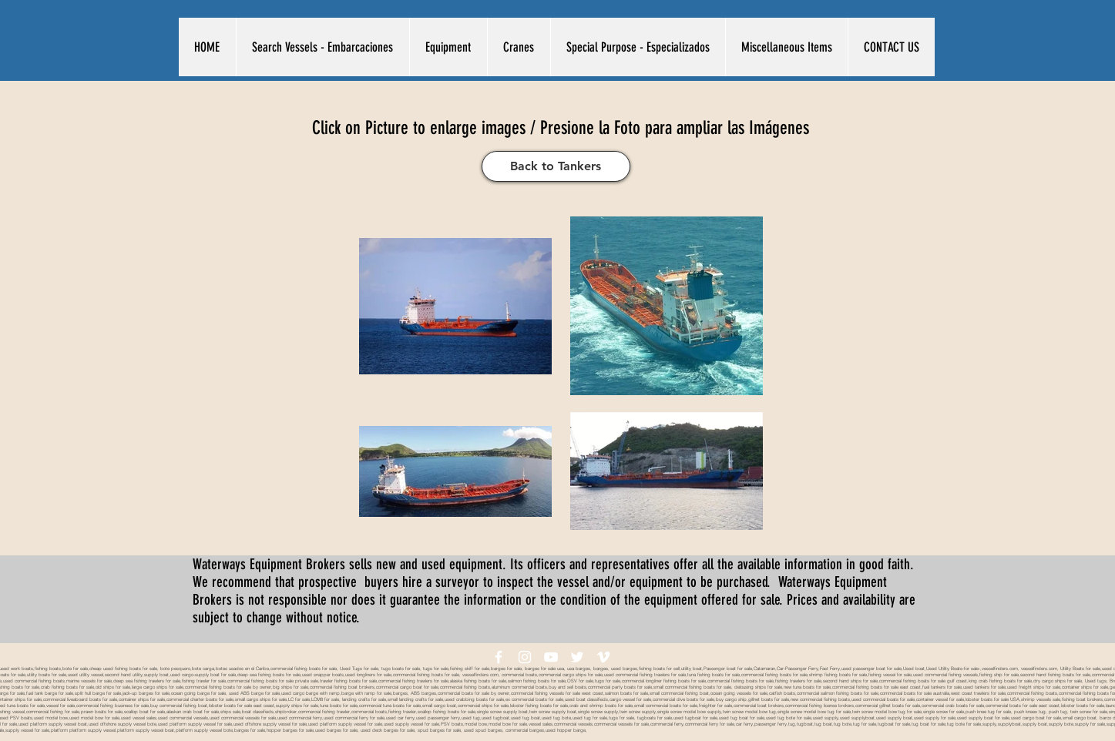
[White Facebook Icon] (498, 657)
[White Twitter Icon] (577, 657)
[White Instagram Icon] (524, 657)
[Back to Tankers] (556, 166)
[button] (322, 47)
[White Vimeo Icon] (603, 657)
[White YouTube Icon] (550, 657)
